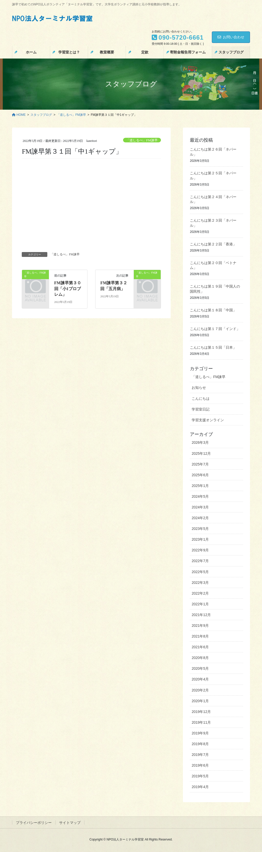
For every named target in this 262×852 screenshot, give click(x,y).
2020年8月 (200, 658)
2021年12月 (201, 615)
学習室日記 (201, 409)
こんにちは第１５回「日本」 (213, 347)
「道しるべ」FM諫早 (142, 140)
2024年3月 (200, 507)
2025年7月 (200, 464)
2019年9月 (200, 733)
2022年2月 (200, 593)
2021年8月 (200, 636)
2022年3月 (200, 583)
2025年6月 (200, 475)
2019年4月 (200, 787)
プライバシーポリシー (34, 823)
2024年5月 (200, 496)
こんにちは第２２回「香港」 (213, 244)
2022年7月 (200, 561)
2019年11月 (201, 722)
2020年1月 (200, 701)
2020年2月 (200, 690)
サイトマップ (70, 823)
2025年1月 (200, 486)
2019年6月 (200, 765)
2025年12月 (201, 453)
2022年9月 (200, 550)
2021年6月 (200, 647)
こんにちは (201, 398)
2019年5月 (200, 776)
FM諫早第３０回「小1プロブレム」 (67, 289)
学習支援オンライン (208, 420)
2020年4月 (200, 679)
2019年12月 (201, 712)
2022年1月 (200, 604)
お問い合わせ (230, 37)
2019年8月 (200, 744)
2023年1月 (200, 539)
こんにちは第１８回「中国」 (213, 310)
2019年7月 (200, 755)
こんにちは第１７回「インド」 (215, 329)
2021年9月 (200, 625)
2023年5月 (200, 529)
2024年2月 (200, 518)
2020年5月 (200, 668)
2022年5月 (200, 572)
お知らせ (199, 387)
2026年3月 (200, 442)
